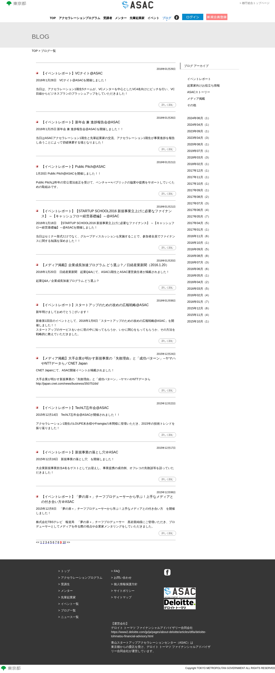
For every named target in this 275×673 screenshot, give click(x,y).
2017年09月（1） (199, 190)
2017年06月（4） (199, 210)
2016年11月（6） (199, 236)
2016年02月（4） (199, 295)
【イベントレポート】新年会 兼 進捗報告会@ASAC (80, 122)
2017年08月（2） (199, 196)
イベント (153, 18)
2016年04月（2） (199, 282)
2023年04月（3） (199, 137)
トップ (65, 571)
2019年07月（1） (199, 151)
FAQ (117, 571)
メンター (121, 18)
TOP (53, 18)
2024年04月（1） (199, 124)
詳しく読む (167, 104)
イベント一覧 (70, 604)
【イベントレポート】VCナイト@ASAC (72, 73)
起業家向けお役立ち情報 (203, 85)
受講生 (65, 584)
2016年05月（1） (199, 275)
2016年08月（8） (199, 255)
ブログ (166, 18)
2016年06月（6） (199, 269)
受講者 (107, 18)
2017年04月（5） (199, 223)
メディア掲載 (196, 98)
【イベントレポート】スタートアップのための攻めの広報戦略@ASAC (95, 305)
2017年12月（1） (199, 170)
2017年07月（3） (199, 203)
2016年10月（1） (199, 242)
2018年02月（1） (199, 164)
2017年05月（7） (199, 216)
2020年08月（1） (199, 144)
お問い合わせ (123, 577)
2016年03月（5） (199, 288)
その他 (191, 105)
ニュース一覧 (70, 617)
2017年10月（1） (199, 183)
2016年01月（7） (199, 301)
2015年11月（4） (199, 315)
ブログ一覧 (68, 610)
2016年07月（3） (199, 262)
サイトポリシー (124, 590)
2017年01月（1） (199, 229)
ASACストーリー (198, 92)
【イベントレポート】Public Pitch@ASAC (73, 166)
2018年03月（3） (199, 157)
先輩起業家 (137, 18)
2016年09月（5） (199, 249)
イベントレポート (199, 79)
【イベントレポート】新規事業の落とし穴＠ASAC (79, 452)
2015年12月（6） (199, 308)
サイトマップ (123, 597)
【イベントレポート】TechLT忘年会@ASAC (75, 408)
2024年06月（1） (199, 118)
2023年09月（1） (199, 131)
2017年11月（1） (199, 177)
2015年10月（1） (199, 321)
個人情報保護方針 (126, 584)
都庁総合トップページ (256, 3)
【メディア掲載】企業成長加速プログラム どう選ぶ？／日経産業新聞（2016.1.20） (105, 265)
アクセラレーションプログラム (79, 18)
